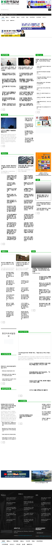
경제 (37, 180)
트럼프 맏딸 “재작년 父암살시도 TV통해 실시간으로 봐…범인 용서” (11, 231)
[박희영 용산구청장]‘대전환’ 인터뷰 (8, 370)
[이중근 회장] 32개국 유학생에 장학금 (9, 434)
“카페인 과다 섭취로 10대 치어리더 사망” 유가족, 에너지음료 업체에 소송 (29, 217)
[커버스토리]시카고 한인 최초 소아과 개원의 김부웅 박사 (29, 125)
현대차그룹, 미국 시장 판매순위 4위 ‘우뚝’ (12, 196)
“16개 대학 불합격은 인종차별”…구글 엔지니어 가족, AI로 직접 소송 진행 (12, 217)
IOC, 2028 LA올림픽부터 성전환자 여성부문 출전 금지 (46, 413)
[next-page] (4, 110)
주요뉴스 (4, 153)
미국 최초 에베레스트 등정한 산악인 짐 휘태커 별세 (8, 99)
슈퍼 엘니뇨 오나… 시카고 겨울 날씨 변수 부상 (25, 282)
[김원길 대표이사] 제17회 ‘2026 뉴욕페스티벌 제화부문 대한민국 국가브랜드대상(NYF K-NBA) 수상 (8, 406)
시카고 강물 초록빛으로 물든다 (38, 390)
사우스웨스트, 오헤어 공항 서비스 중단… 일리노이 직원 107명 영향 (10, 282)
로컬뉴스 (2, 128)
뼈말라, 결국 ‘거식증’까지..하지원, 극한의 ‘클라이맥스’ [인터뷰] (44, 292)
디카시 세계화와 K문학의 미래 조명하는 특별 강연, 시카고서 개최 (39, 364)
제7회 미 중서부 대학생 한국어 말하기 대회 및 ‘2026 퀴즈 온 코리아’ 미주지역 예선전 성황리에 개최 (25, 315)
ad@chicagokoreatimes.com (45, 536)
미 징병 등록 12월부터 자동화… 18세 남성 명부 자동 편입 (26, 88)
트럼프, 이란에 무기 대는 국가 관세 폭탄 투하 (9, 104)
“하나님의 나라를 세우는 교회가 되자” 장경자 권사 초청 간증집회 (29, 140)
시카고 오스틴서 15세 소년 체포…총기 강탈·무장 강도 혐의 (25, 289)
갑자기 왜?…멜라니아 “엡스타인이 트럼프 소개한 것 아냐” (28, 238)
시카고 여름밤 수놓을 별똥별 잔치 (8, 131)
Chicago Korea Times (36, 273)
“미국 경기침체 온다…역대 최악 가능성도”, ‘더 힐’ (43, 209)
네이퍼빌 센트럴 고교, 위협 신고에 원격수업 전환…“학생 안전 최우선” (10, 275)
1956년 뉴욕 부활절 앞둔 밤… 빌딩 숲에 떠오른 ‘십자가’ (9, 93)
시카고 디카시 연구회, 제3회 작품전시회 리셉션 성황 (40, 381)
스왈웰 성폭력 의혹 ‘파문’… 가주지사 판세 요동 (28, 190)
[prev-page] (2, 110)
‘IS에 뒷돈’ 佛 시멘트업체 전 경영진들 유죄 (25, 166)
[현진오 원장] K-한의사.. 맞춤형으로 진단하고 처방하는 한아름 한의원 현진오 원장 (9, 424)
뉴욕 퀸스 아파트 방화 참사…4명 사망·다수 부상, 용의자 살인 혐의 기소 (29, 224)
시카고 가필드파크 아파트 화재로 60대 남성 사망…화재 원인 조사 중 (10, 289)
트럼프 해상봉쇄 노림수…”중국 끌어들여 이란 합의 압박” (28, 177)
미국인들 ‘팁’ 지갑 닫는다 (9, 87)
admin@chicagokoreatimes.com (25, 535)
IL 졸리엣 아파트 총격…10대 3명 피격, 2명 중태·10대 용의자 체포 (22, 264)
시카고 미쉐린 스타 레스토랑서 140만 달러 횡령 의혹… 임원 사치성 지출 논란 (25, 306)
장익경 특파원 (6, 389)
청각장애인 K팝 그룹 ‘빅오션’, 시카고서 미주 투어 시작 (44, 305)
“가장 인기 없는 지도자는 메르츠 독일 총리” (11, 184)
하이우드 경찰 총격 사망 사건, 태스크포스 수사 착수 (7, 264)
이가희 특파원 (6, 354)
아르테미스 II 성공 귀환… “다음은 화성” (44, 97)
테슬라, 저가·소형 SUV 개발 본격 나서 (43, 93)
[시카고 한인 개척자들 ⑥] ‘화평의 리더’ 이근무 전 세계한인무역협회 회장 (9, 81)
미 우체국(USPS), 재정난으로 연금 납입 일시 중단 (26, 75)
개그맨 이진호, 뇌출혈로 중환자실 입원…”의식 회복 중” (45, 278)
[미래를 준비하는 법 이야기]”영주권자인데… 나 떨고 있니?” (29, 132)
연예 (33, 251)
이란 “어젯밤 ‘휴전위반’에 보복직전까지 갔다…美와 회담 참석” (26, 99)
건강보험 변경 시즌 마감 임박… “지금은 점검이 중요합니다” (39, 372)
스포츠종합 (22, 401)
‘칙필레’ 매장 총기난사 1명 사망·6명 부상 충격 (29, 196)
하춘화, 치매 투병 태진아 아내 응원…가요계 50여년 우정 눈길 (43, 61)
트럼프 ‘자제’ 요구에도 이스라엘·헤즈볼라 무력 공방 (29, 231)
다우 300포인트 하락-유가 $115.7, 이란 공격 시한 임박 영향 (43, 204)
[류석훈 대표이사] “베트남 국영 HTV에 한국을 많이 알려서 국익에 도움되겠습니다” (9, 429)
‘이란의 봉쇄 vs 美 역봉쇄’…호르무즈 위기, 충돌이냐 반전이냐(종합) (8, 68)
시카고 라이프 (23, 332)
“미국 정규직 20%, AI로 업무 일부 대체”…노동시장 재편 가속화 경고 (12, 224)
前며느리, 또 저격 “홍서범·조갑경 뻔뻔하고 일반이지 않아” (45, 284)
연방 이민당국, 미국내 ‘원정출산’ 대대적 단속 (9, 74)
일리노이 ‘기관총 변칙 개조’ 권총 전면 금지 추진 (26, 105)
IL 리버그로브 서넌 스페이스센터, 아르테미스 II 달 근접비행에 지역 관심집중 (10, 314)
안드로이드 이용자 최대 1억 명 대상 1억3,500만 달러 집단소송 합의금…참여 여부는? (11, 208)
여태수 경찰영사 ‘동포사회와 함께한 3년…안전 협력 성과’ (25, 274)
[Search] (49, 10)
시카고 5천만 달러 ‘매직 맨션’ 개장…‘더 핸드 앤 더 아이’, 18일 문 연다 (26, 93)
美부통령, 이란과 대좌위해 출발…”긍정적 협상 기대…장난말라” (26, 80)
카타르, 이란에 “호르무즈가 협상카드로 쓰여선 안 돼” (8, 167)
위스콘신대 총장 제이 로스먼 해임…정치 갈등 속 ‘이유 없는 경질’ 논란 (25, 296)
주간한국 (4, 115)
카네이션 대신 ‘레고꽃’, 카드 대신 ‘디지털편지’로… (29, 119)
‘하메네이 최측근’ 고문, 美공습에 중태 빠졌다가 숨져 (11, 238)
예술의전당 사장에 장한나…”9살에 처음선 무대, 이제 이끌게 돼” (45, 298)
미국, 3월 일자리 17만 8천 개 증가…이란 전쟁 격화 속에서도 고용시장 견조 (46, 514)
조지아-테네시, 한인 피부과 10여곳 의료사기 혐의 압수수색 (28, 208)
